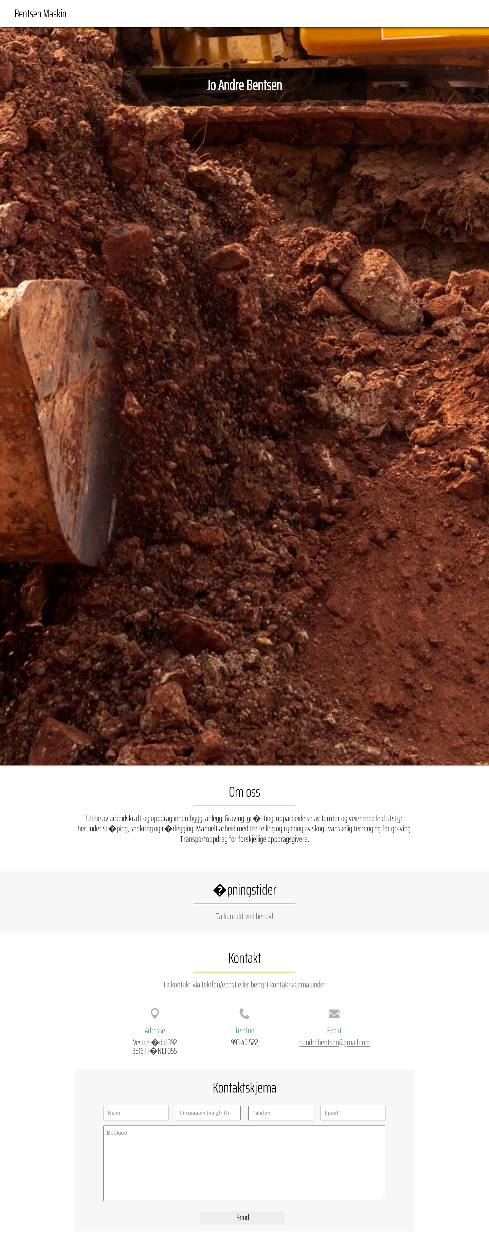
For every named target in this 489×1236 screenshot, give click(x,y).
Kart (398, 13)
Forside (376, 13)
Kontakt (461, 13)
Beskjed (244, 1163)
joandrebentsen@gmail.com (334, 1042)
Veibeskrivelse (428, 13)
